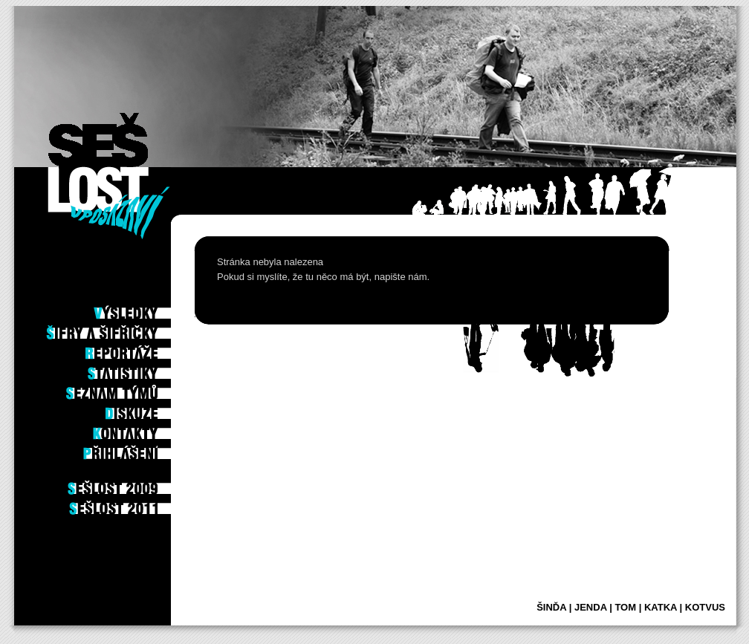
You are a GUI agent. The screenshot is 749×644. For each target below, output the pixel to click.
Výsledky (145, 309)
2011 (153, 504)
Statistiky (143, 369)
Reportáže (142, 349)
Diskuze (148, 409)
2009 (153, 484)
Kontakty (144, 429)
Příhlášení (142, 449)
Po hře (150, 289)
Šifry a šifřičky (131, 329)
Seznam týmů (138, 389)
